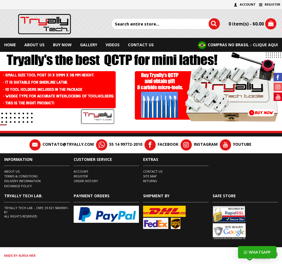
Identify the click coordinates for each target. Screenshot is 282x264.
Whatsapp (257, 252)
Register (81, 176)
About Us (12, 171)
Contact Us (152, 171)
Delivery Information (22, 181)
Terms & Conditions (21, 176)
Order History (86, 181)
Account (81, 171)
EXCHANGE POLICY (18, 186)
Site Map (150, 176)
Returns (150, 181)
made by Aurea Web (20, 255)
